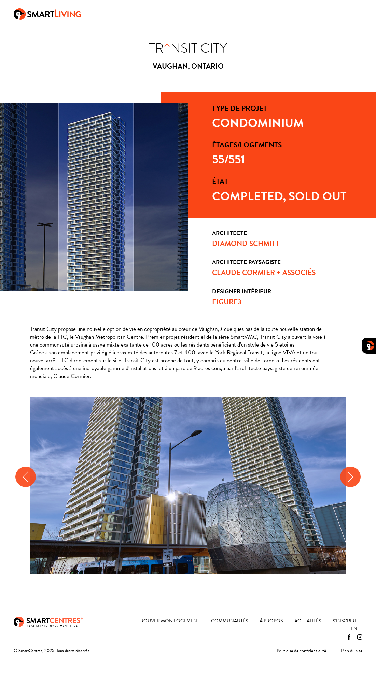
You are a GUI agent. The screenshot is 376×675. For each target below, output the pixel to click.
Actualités (280, 13)
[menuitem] (354, 629)
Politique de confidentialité (301, 651)
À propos (244, 13)
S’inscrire (345, 621)
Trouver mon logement (144, 13)
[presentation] (25, 477)
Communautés (203, 13)
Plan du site (351, 651)
